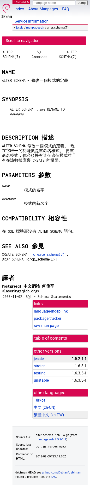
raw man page (46, 325)
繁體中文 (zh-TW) (49, 415)
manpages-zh (35, 27)
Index (19, 9)
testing (40, 373)
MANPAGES (21, 1)
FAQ (65, 9)
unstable (41, 380)
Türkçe (39, 400)
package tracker (47, 318)
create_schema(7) (48, 254)
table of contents (50, 338)
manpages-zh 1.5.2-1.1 (51, 439)
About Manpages (43, 9)
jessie (20, 27)
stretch (40, 366)
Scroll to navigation (22, 40)
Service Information (31, 21)
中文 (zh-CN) (45, 407)
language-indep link (51, 311)
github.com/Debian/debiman (61, 472)
